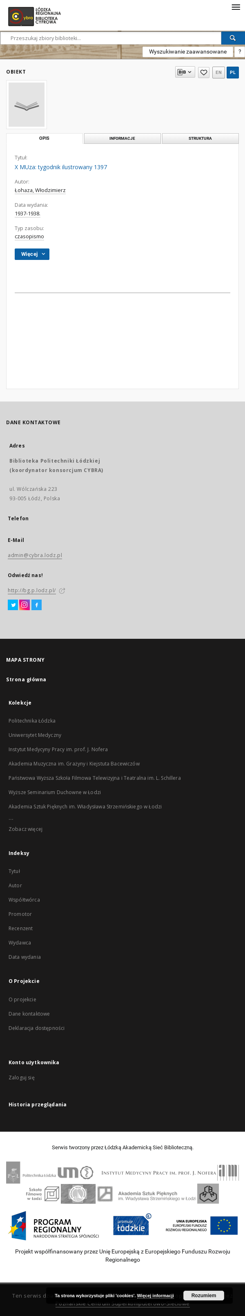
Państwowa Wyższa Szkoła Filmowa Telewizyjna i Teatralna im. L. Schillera (95, 777)
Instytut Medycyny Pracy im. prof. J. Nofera (58, 749)
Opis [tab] (44, 138)
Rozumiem (204, 1295)
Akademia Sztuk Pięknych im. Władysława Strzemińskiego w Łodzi (85, 806)
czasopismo (29, 236)
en (219, 72)
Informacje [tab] (122, 138)
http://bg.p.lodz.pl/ (32, 590)
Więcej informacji (155, 1295)
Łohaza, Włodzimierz (40, 190)
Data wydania (25, 956)
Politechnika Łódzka (32, 720)
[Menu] (235, 6)
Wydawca (20, 942)
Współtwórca (24, 899)
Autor (15, 885)
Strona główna (26, 679)
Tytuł (14, 871)
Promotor (20, 914)
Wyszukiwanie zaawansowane (188, 51)
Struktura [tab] (200, 138)
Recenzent (21, 928)
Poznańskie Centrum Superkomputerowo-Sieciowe (123, 1303)
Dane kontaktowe (29, 1013)
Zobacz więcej (25, 829)
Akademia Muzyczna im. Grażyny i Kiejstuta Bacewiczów (74, 763)
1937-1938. (27, 213)
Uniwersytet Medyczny (35, 735)
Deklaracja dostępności (37, 1028)
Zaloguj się (22, 1077)
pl (233, 72)
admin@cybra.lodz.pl (35, 555)
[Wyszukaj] (233, 38)
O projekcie (22, 999)
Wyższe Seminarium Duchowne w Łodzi (55, 792)
